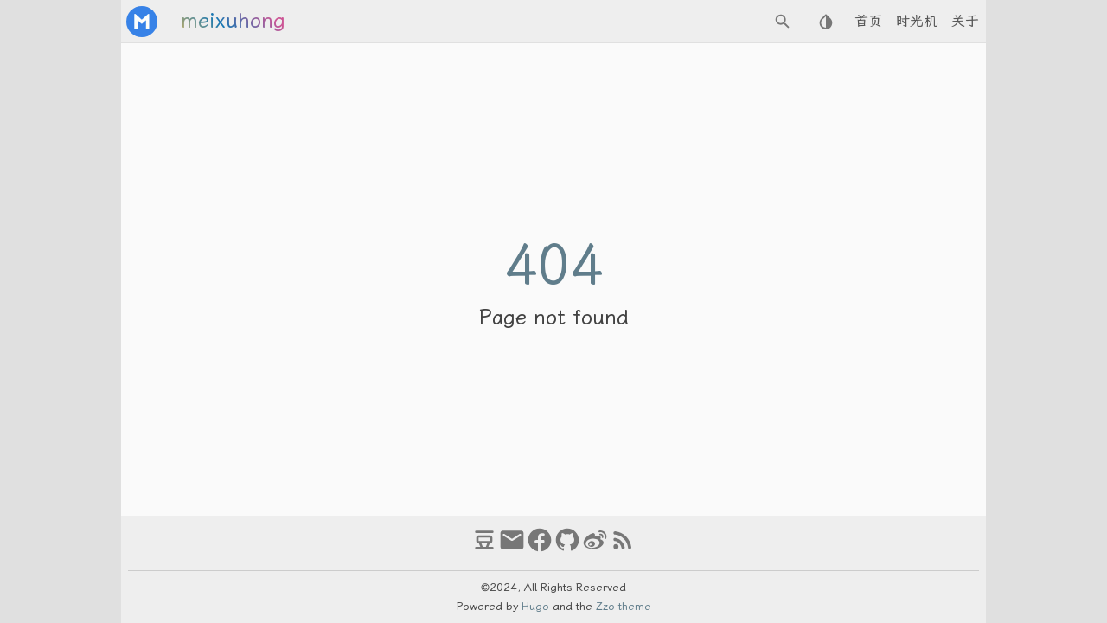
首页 (868, 21)
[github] (567, 547)
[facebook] (540, 547)
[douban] (484, 547)
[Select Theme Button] (826, 21)
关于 (965, 21)
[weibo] (595, 547)
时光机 (916, 21)
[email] (512, 547)
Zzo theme (623, 606)
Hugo (535, 606)
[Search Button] (782, 21)
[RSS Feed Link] (623, 547)
